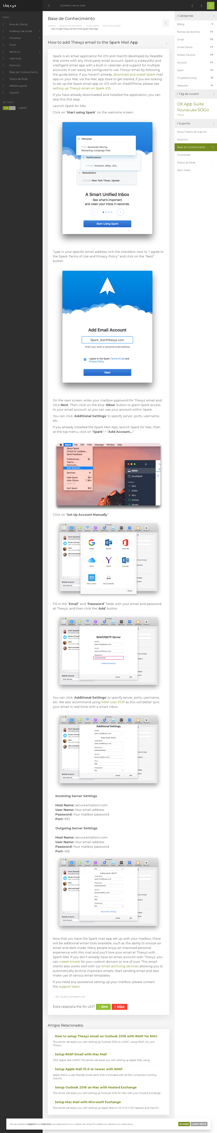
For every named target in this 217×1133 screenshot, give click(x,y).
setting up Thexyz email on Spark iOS (82, 88)
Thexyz (180, 114)
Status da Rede (195, 163)
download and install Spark (134, 74)
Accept (184, 1123)
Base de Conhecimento (70, 25)
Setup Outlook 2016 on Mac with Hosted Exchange (95, 1087)
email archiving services (120, 966)
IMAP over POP (113, 702)
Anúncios (195, 140)
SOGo (203, 109)
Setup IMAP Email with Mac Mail (80, 1054)
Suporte (52, 25)
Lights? (15, 108)
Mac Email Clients (112, 25)
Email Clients (92, 25)
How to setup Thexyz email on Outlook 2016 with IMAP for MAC (105, 1036)
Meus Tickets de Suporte (195, 132)
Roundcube (187, 110)
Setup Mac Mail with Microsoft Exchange (87, 1102)
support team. (69, 986)
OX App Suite (190, 104)
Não (119, 1007)
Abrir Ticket (195, 170)
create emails (69, 962)
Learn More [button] (199, 1123)
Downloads (195, 155)
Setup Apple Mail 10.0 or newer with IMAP (88, 1069)
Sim (103, 1007)
